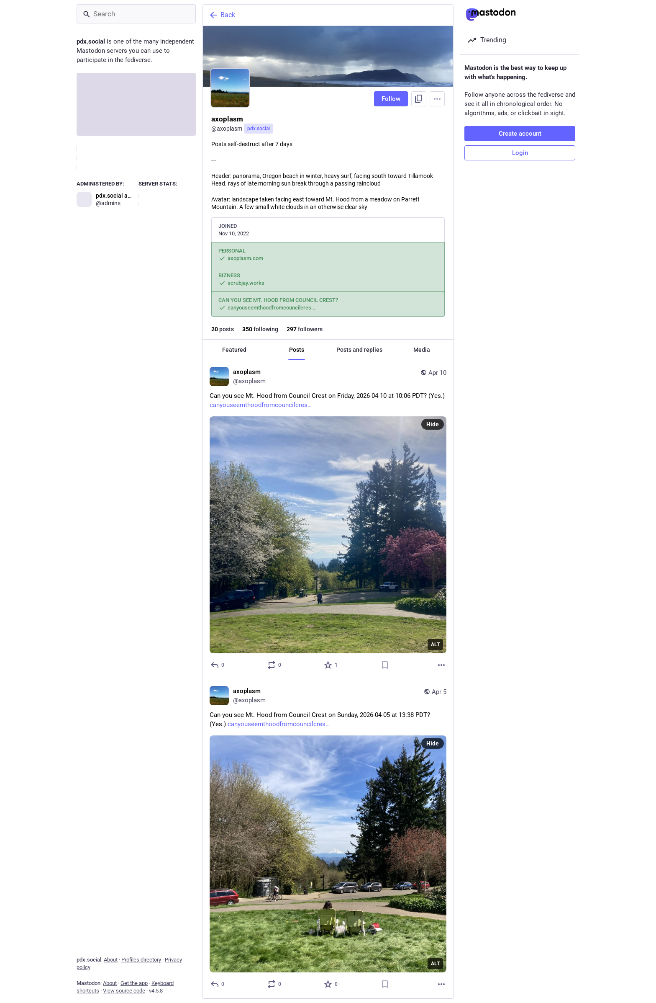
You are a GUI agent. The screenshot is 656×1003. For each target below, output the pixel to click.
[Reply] (218, 665)
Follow (391, 99)
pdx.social (258, 128)
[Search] (136, 13)
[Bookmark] (385, 665)
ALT (435, 644)
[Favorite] (331, 665)
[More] (441, 665)
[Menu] (437, 98)
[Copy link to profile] (418, 98)
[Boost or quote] (274, 665)
